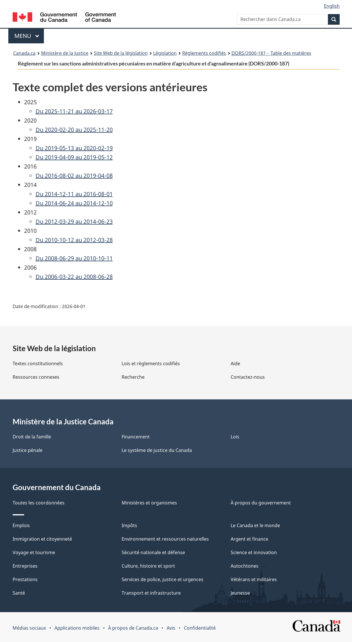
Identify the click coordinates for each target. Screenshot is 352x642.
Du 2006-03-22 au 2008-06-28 (74, 277)
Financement (136, 437)
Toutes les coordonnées (39, 503)
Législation (165, 53)
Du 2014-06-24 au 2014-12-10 (74, 203)
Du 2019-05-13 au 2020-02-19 (74, 148)
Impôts (129, 525)
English (332, 6)
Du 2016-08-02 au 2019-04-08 (74, 175)
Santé (19, 593)
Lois (235, 437)
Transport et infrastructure (151, 593)
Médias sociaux (29, 628)
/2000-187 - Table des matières (271, 53)
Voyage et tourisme (34, 552)
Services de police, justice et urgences (162, 579)
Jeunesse (240, 593)
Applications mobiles (77, 628)
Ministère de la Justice (64, 53)
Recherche (133, 377)
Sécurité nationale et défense (153, 552)
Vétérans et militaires (254, 579)
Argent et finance (249, 539)
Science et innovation (254, 552)
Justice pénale (27, 450)
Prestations (25, 579)
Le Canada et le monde (255, 525)
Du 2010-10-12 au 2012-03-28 (74, 240)
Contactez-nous (248, 377)
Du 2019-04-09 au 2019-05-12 (74, 157)
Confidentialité (200, 628)
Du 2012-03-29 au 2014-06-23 (74, 221)
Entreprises (25, 566)
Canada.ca (24, 53)
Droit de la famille (32, 437)
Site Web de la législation (121, 53)
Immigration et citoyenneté (42, 539)
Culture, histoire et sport (148, 566)
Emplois (21, 525)
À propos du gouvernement (261, 503)
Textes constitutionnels (38, 363)
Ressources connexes (36, 377)
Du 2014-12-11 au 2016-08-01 (74, 194)
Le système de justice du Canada (157, 450)
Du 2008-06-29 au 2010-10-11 (74, 258)
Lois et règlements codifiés (151, 363)
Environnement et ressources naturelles (165, 539)
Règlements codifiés (204, 53)
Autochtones (244, 566)
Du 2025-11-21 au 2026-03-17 (74, 111)
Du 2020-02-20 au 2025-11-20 (74, 130)
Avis (171, 628)
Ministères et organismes (149, 503)
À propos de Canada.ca (133, 628)
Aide (235, 363)
